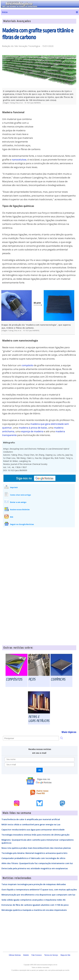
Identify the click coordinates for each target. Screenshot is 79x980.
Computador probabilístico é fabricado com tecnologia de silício (33, 858)
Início (5, 12)
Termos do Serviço (51, 955)
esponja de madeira (32, 431)
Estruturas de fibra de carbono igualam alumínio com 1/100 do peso (35, 904)
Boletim (26, 955)
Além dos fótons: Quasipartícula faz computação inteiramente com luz (37, 863)
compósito (27, 365)
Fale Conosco (37, 955)
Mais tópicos (69, 732)
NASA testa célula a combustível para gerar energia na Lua (31, 824)
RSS (11, 517)
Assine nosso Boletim (20, 509)
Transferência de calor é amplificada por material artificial (31, 819)
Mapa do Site (65, 955)
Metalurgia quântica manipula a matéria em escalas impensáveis (34, 910)
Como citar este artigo (20, 495)
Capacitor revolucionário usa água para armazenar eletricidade (33, 829)
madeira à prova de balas (33, 427)
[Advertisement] (56, 126)
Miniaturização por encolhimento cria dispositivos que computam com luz (38, 894)
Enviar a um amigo (18, 502)
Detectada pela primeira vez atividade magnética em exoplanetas (35, 868)
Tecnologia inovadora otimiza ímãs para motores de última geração (35, 834)
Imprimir (14, 487)
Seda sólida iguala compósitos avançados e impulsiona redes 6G (34, 899)
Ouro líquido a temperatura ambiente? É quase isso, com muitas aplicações (39, 889)
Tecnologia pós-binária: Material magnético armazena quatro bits (34, 853)
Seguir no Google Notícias (22, 524)
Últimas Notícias (15, 955)
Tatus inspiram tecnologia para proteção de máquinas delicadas (34, 884)
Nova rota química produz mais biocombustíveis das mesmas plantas (36, 848)
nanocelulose (19, 159)
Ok (39, 770)
